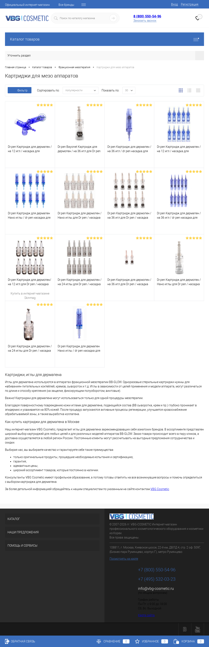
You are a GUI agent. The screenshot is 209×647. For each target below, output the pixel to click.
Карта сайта (146, 615)
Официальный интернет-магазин (27, 4)
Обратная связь (20, 641)
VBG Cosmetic (160, 489)
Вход (174, 4)
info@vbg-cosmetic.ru (156, 588)
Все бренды (66, 4)
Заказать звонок (144, 20)
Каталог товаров (104, 39)
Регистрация (189, 4)
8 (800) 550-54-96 (147, 16)
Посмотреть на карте (123, 558)
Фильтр (19, 90)
